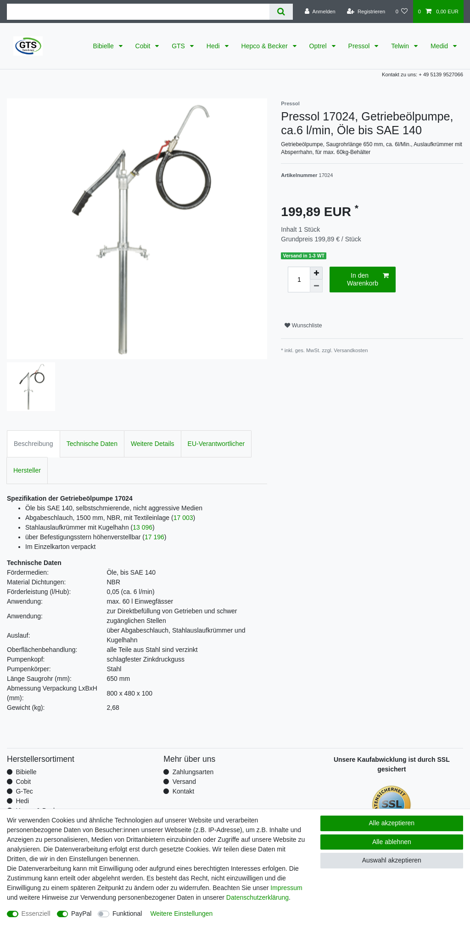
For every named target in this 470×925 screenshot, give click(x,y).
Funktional (127, 913)
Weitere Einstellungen (181, 913)
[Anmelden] (320, 11)
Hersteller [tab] (27, 470)
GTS (179, 46)
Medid (440, 46)
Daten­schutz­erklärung (257, 897)
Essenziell (36, 913)
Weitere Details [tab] (152, 443)
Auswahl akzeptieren (391, 860)
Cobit (143, 46)
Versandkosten (351, 350)
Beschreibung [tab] (33, 443)
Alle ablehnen (391, 841)
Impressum (286, 887)
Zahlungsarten (193, 772)
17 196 (154, 537)
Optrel (319, 46)
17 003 (183, 517)
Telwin (401, 46)
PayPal (81, 913)
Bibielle (104, 46)
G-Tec (24, 791)
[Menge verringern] (316, 286)
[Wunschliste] (401, 11)
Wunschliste (303, 325)
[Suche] (281, 12)
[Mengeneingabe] (299, 279)
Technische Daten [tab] (92, 443)
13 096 (142, 527)
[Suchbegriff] (138, 12)
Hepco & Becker (265, 46)
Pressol (360, 46)
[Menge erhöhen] (316, 273)
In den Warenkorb (368, 279)
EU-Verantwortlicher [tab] (216, 443)
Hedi (214, 46)
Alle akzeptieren (392, 823)
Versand (184, 781)
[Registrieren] (366, 11)
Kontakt (183, 791)
